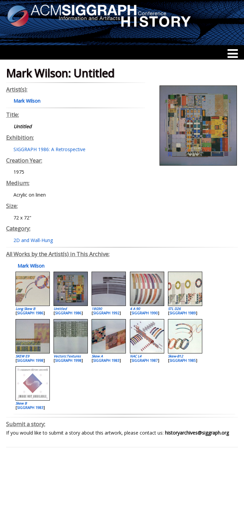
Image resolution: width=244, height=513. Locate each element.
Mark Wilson (30, 266)
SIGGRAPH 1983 (106, 360)
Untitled (60, 308)
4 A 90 (135, 308)
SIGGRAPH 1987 (144, 360)
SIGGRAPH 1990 (144, 313)
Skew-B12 (175, 356)
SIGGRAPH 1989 (182, 313)
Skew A (97, 356)
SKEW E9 (22, 356)
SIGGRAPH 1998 (30, 360)
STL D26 (174, 308)
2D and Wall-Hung (33, 240)
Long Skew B (25, 308)
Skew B (21, 403)
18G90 (97, 308)
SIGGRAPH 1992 (106, 313)
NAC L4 (135, 356)
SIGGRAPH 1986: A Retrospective (49, 149)
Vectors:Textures (67, 356)
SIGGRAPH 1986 (30, 313)
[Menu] (233, 53)
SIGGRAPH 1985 (182, 360)
